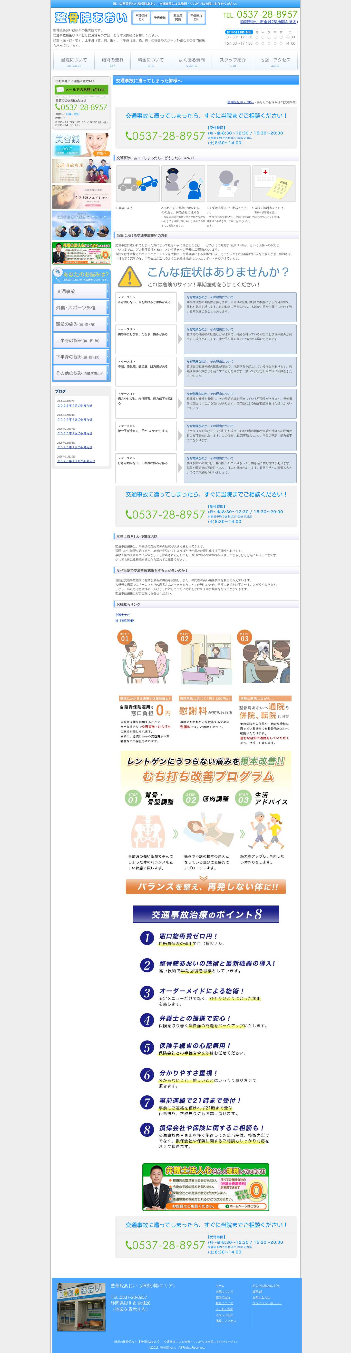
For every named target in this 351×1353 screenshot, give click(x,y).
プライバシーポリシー (267, 1303)
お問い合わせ (261, 1297)
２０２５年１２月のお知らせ (76, 461)
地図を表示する (130, 1309)
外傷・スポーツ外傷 (81, 307)
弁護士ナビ (122, 615)
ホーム (220, 1285)
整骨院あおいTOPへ (240, 102)
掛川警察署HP (124, 620)
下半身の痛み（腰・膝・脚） (81, 356)
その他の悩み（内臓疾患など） (81, 372)
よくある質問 (191, 59)
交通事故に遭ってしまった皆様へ (149, 80)
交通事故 (81, 291)
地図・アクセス (276, 59)
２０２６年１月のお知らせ (74, 447)
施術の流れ (112, 59)
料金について (150, 59)
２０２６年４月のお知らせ (74, 405)
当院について (73, 59)
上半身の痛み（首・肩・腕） (81, 340)
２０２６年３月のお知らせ (74, 419)
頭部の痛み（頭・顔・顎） (81, 323)
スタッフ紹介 (232, 59)
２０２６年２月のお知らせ (74, 433)
